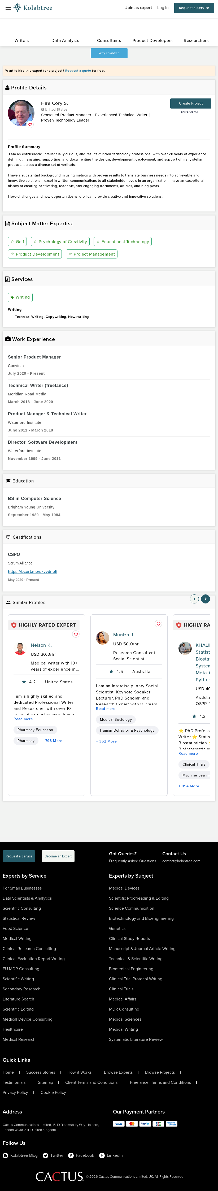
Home (8, 1072)
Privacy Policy (15, 1092)
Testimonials (14, 1082)
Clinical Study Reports (129, 938)
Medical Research (19, 1039)
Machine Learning (198, 775)
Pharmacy (26, 741)
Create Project (191, 103)
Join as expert (138, 8)
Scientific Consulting (22, 908)
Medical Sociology (116, 719)
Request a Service (194, 7)
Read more (23, 719)
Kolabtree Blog (20, 1155)
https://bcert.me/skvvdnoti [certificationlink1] (32, 572)
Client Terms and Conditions (91, 1082)
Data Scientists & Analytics (27, 898)
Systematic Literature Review (136, 1039)
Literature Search (18, 999)
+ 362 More (106, 741)
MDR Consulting (124, 1009)
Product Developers (153, 40)
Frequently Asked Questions (132, 861)
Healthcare (13, 1029)
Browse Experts (118, 1072)
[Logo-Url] (33, 8)
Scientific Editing (18, 1009)
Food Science (15, 928)
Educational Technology (122, 242)
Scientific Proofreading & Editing (139, 898)
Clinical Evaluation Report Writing (34, 959)
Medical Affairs (122, 999)
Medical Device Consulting (28, 1019)
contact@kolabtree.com (181, 861)
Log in (163, 8)
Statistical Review (19, 918)
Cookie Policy (53, 1092)
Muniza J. (123, 634)
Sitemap (45, 1082)
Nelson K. (41, 645)
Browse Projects (160, 1072)
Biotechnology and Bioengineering (141, 918)
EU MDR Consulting (21, 969)
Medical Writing (17, 938)
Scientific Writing (18, 979)
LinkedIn (111, 1155)
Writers (22, 40)
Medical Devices (124, 888)
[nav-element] (194, 598)
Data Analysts (65, 40)
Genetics (117, 928)
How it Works (79, 1072)
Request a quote (78, 70)
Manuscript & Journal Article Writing (142, 949)
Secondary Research (22, 989)
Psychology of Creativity (60, 242)
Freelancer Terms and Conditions (160, 1082)
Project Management (91, 254)
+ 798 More (52, 741)
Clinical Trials (194, 764)
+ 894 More (188, 786)
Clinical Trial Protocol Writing (135, 979)
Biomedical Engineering (131, 969)
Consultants (109, 40)
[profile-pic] (20, 648)
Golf (17, 242)
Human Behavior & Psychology (127, 730)
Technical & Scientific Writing (136, 959)
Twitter (53, 1155)
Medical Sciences (125, 1019)
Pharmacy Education (35, 730)
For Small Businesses (22, 888)
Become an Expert (58, 856)
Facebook (81, 1155)
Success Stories (40, 1072)
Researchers (196, 40)
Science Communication (131, 908)
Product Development (35, 254)
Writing (20, 297)
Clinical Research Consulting (29, 949)
